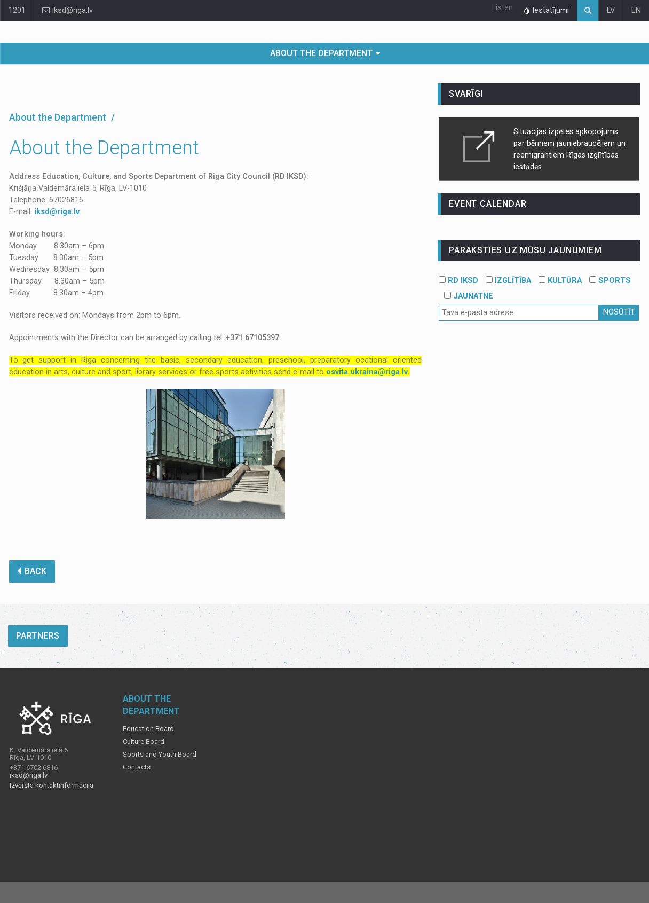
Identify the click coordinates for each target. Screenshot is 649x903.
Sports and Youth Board (159, 754)
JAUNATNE (468, 296)
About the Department (321, 53)
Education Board (148, 729)
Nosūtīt (619, 312)
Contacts (137, 767)
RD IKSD (458, 280)
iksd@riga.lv (67, 10)
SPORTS (610, 280)
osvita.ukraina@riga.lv (367, 371)
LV (611, 10)
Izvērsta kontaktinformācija (51, 785)
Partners (38, 636)
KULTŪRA (560, 280)
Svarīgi (466, 94)
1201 (17, 10)
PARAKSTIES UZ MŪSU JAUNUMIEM (525, 250)
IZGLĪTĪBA (508, 280)
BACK (32, 571)
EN (636, 10)
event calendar (487, 204)
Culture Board (143, 741)
